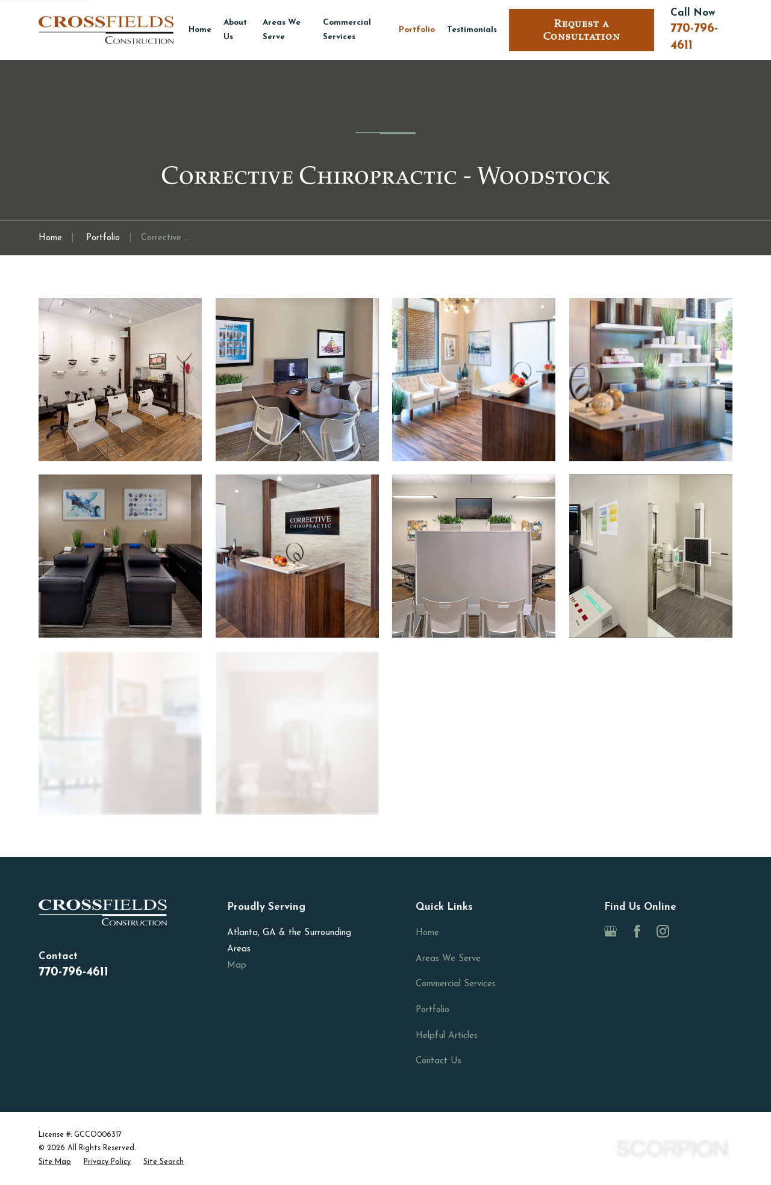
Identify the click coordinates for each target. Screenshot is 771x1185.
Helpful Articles (447, 1035)
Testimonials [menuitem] (472, 30)
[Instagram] (663, 931)
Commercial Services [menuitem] (347, 30)
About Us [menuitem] (235, 30)
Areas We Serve (448, 958)
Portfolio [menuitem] (417, 30)
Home (427, 933)
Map (236, 965)
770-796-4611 (73, 972)
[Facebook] (637, 931)
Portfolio (432, 1010)
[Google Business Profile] (610, 931)
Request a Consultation (581, 30)
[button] (120, 379)
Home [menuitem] (200, 30)
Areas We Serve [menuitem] (282, 30)
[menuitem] (55, 1162)
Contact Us (438, 1061)
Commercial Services (456, 984)
